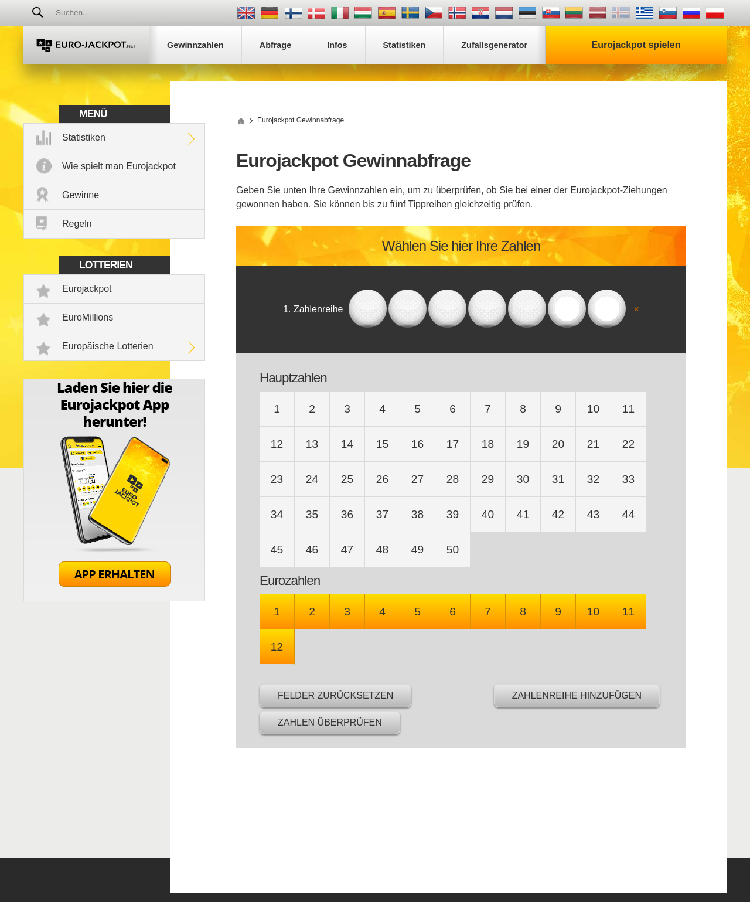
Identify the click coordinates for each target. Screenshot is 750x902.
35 (312, 514)
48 (382, 549)
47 (347, 549)
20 (558, 444)
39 (452, 514)
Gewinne (80, 195)
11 (628, 409)
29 (488, 479)
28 (452, 479)
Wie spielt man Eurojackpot (119, 166)
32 (593, 479)
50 (452, 549)
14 (347, 444)
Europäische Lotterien (108, 346)
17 (452, 444)
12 (277, 444)
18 (488, 444)
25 (347, 479)
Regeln (77, 224)
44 (628, 514)
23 (277, 479)
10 (593, 409)
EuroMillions (87, 317)
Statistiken (83, 137)
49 (417, 549)
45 (277, 549)
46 (312, 549)
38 (417, 514)
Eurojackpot (87, 289)
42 (558, 514)
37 (382, 514)
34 (277, 514)
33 (628, 479)
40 (488, 514)
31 (558, 479)
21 (593, 444)
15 (382, 444)
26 (382, 479)
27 (417, 479)
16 (417, 444)
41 (523, 514)
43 (593, 514)
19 (523, 444)
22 (628, 444)
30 (523, 479)
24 (312, 479)
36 (347, 514)
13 (312, 444)
